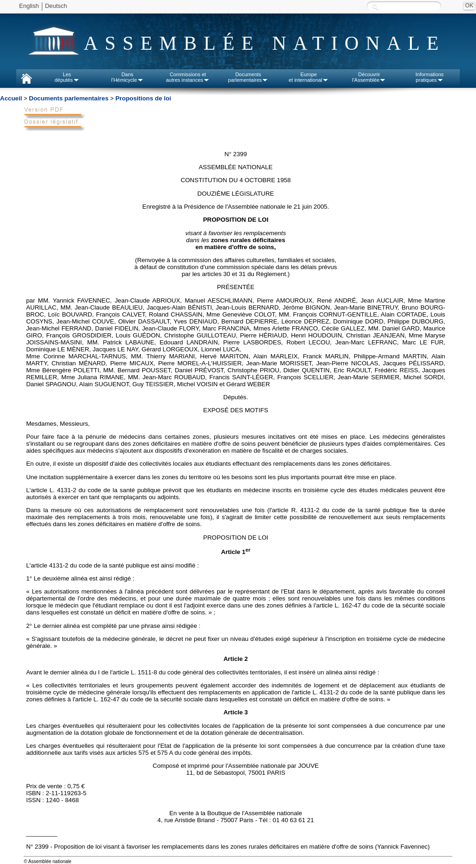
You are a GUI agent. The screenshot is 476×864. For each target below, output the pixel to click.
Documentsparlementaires (248, 77)
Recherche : (375, 7)
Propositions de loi (143, 98)
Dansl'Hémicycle (127, 77)
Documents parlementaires (68, 98)
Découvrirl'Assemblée (369, 77)
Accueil (11, 98)
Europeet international (309, 77)
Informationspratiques (430, 77)
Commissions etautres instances (188, 77)
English (29, 5)
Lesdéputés (66, 77)
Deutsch (56, 5)
